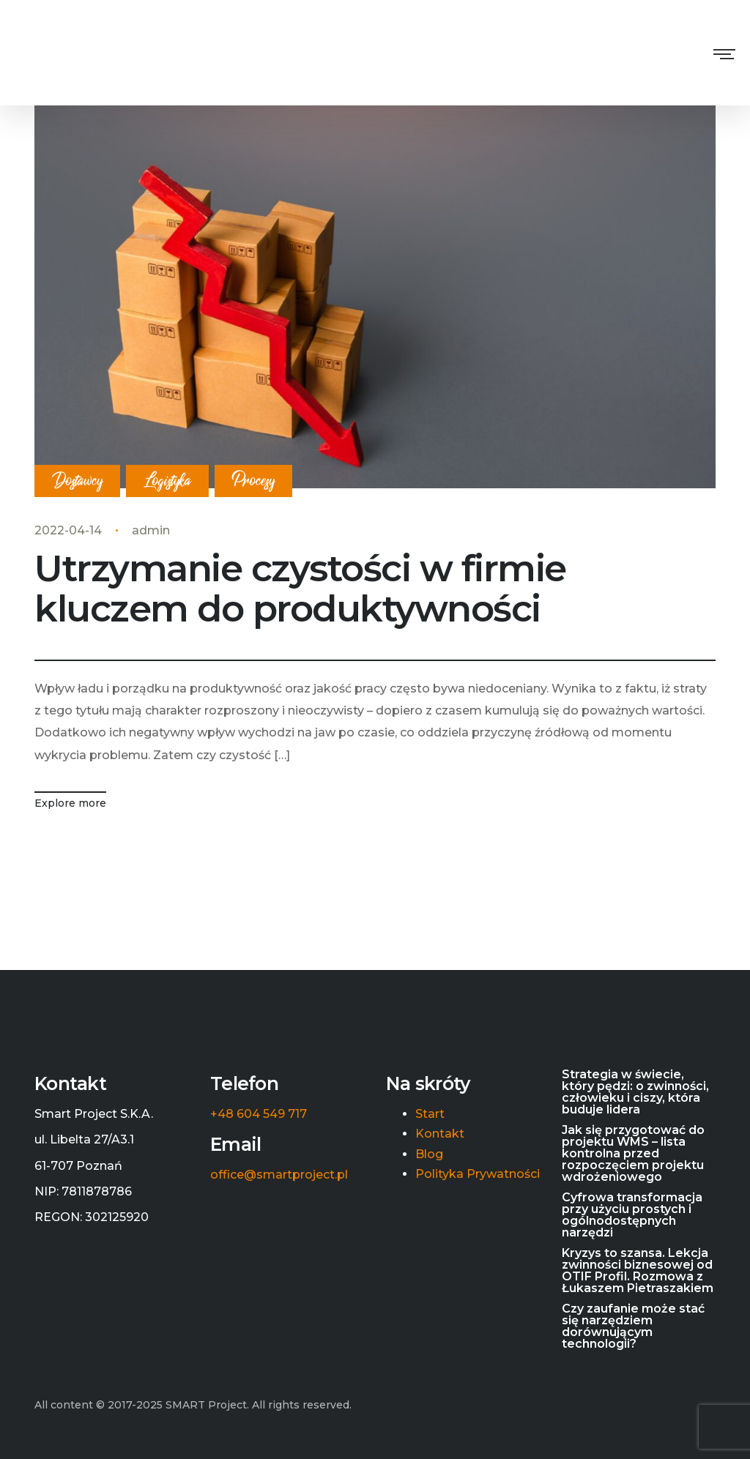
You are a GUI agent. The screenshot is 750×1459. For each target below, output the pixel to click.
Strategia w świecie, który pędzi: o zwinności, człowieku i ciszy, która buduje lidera (635, 1092)
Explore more (70, 803)
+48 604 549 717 (258, 1114)
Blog (429, 1154)
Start (430, 1114)
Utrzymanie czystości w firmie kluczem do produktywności (300, 588)
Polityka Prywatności (477, 1174)
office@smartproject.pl (279, 1175)
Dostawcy (77, 481)
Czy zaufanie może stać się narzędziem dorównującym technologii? (633, 1326)
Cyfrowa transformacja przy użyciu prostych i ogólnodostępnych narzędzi (632, 1215)
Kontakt (439, 1134)
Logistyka (167, 481)
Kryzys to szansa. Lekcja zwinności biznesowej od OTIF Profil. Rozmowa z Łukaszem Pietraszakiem (637, 1270)
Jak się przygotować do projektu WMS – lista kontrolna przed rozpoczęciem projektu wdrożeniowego (633, 1153)
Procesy (253, 481)
